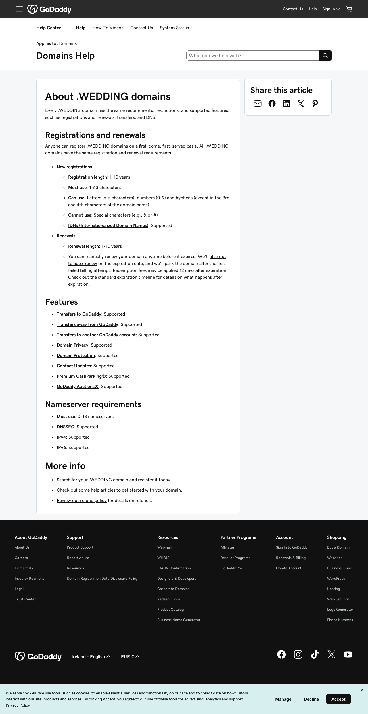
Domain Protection (76, 355)
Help (80, 27)
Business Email (339, 568)
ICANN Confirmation (174, 568)
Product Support (80, 547)
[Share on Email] (257, 104)
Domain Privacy (72, 345)
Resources (75, 568)
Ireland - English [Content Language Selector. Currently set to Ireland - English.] (92, 656)
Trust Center (25, 599)
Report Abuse (78, 558)
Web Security (338, 599)
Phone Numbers (340, 620)
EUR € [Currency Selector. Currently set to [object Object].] (131, 656)
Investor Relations (29, 578)
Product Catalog (170, 609)
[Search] (325, 55)
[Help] (312, 9)
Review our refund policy (82, 500)
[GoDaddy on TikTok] (315, 658)
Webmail (164, 547)
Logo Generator (340, 609)
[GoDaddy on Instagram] (298, 658)
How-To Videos (107, 27)
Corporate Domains (173, 589)
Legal (19, 589)
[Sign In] (331, 9)
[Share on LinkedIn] (286, 104)
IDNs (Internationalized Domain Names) (108, 225)
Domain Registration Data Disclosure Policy (102, 578)
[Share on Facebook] (272, 104)
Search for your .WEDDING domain (92, 479)
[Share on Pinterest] (315, 104)
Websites (334, 558)
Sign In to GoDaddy (291, 547)
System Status (174, 27)
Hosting (333, 589)
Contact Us (141, 27)
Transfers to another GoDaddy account (96, 334)
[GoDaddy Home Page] (38, 656)
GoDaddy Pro (231, 568)
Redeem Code (168, 599)
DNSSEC (65, 426)
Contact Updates (74, 365)
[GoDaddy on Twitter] (331, 658)
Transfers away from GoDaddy (87, 324)
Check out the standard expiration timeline (111, 277)
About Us (22, 547)
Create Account (289, 568)
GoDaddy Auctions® (78, 386)
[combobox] (253, 55)
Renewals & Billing (291, 558)
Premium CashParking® (81, 376)
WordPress (336, 578)
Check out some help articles (86, 490)
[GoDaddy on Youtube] (348, 658)
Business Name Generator (178, 620)
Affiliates (228, 547)
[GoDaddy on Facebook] (281, 658)
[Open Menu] (17, 9)
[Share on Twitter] (301, 104)
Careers (21, 558)
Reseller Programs (235, 558)
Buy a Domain (338, 547)
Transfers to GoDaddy (79, 314)
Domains (68, 43)
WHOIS (163, 558)
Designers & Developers (176, 578)
